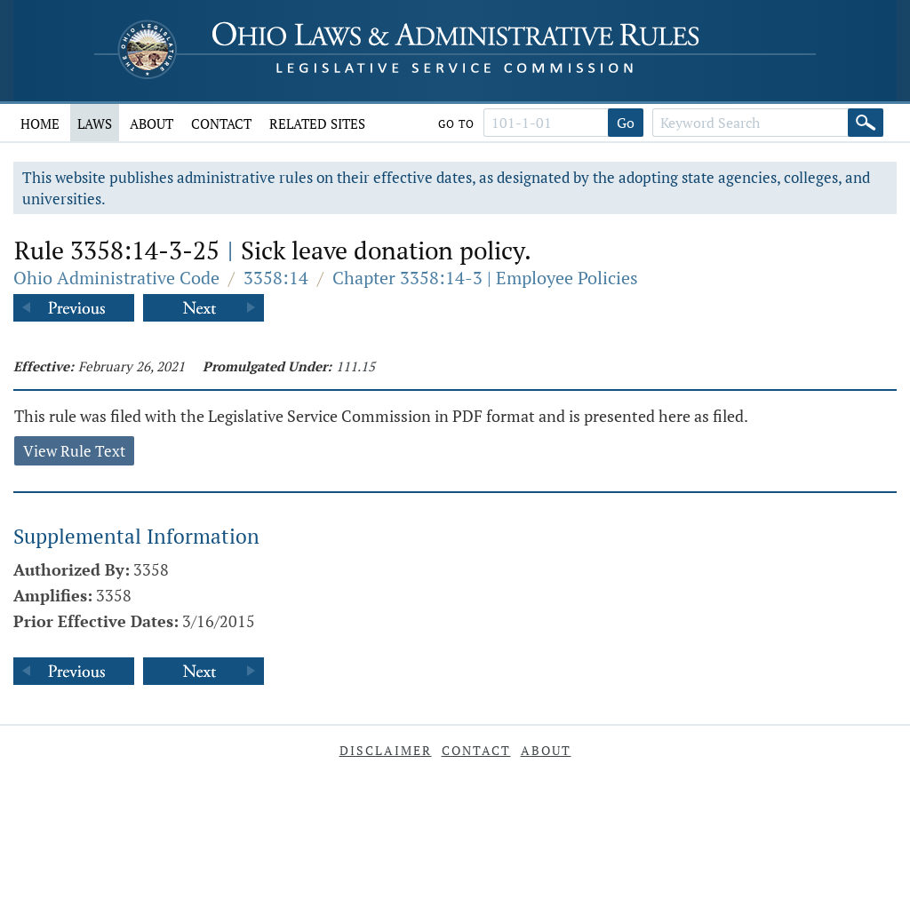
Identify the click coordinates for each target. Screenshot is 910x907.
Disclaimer (385, 750)
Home (40, 123)
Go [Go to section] (626, 122)
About (151, 123)
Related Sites (317, 123)
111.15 (355, 366)
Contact (221, 123)
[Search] (865, 122)
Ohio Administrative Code (116, 278)
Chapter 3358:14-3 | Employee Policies (485, 278)
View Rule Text (74, 451)
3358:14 (275, 278)
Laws (94, 123)
